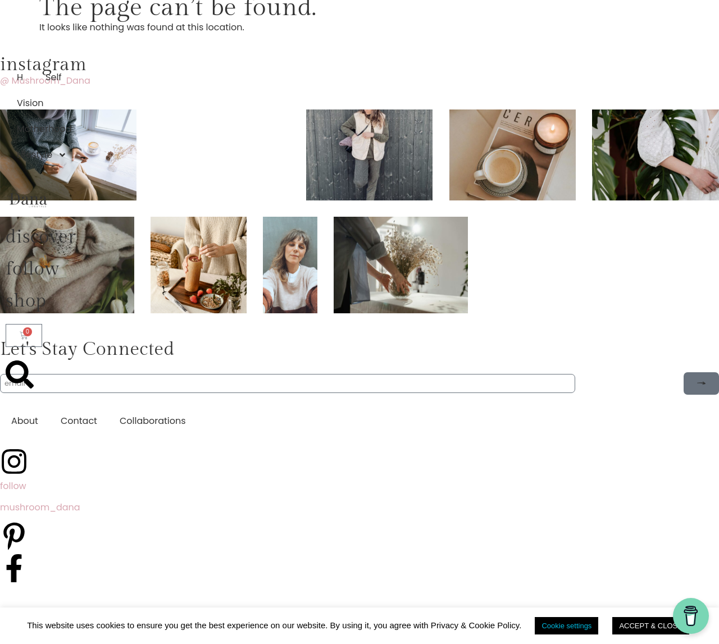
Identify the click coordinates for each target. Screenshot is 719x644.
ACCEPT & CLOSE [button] (650, 626)
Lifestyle (42, 155)
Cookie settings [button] (566, 626)
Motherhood (44, 128)
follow (33, 269)
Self (53, 77)
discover (41, 237)
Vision (30, 103)
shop (26, 301)
